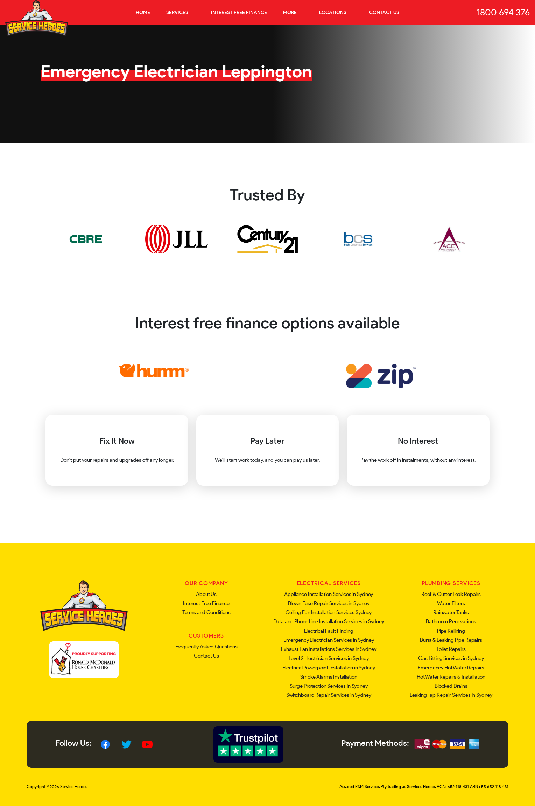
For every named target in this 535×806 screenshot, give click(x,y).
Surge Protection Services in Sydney (329, 686)
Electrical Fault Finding (328, 631)
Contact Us (384, 12)
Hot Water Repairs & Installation (451, 677)
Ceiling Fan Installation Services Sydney (329, 612)
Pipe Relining (451, 631)
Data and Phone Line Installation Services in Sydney (328, 621)
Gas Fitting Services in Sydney (451, 658)
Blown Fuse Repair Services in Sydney (329, 603)
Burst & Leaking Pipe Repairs (451, 640)
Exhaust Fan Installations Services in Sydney (328, 649)
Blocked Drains (451, 686)
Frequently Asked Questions (206, 647)
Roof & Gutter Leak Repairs (451, 594)
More (293, 12)
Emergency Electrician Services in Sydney (328, 640)
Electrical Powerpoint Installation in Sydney (328, 668)
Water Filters (451, 603)
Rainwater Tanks (451, 612)
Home (143, 12)
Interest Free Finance (239, 12)
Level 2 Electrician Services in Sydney (329, 658)
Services (180, 12)
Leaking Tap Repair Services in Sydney (451, 695)
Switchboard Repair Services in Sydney (328, 695)
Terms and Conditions (206, 612)
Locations (336, 12)
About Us (206, 594)
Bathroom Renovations (451, 621)
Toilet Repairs (451, 649)
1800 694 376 (503, 12)
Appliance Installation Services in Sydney (328, 594)
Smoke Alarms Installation (328, 677)
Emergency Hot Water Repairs (451, 668)
